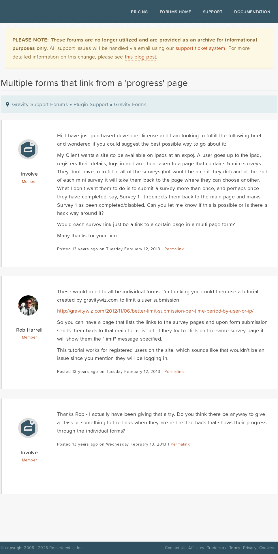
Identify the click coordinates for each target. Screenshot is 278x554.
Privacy (249, 548)
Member (29, 181)
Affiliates (196, 548)
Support (206, 12)
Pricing (132, 12)
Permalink (174, 249)
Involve (29, 174)
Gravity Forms (130, 104)
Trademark (216, 548)
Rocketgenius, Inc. (66, 548)
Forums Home (168, 12)
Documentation (246, 12)
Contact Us (175, 548)
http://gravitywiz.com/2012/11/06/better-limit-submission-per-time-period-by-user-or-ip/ (155, 311)
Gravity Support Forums (40, 104)
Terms (234, 548)
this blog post (140, 57)
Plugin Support (91, 104)
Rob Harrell (29, 330)
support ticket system (201, 48)
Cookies (266, 548)
